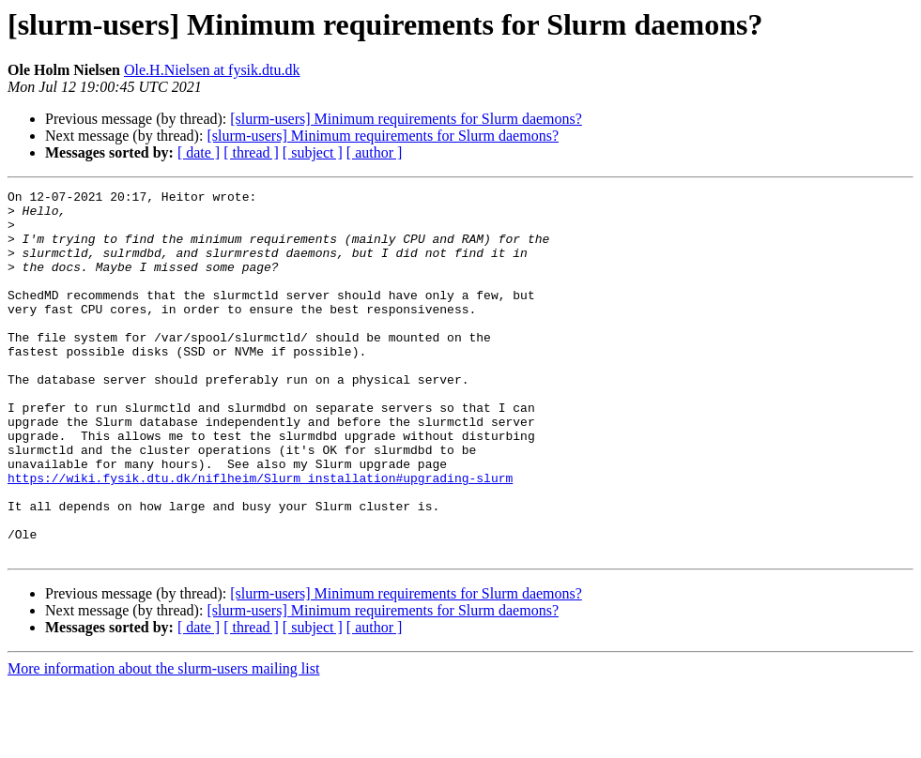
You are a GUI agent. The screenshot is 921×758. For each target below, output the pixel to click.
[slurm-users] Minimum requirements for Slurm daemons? (406, 119)
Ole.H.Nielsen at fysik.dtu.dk (212, 70)
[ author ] (374, 152)
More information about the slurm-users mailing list (163, 742)
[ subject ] (313, 152)
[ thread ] (251, 152)
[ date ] (198, 152)
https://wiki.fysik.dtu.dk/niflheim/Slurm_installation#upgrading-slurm (260, 536)
